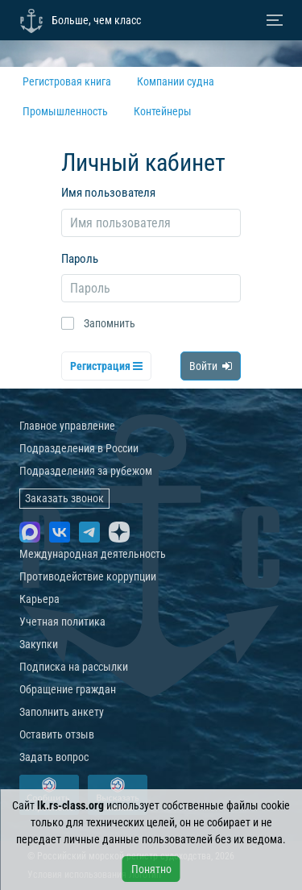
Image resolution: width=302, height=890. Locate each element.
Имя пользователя (108, 192)
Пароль (79, 259)
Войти (210, 366)
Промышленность (65, 111)
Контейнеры (163, 111)
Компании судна (175, 81)
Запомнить (109, 323)
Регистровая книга (67, 81)
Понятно (151, 869)
